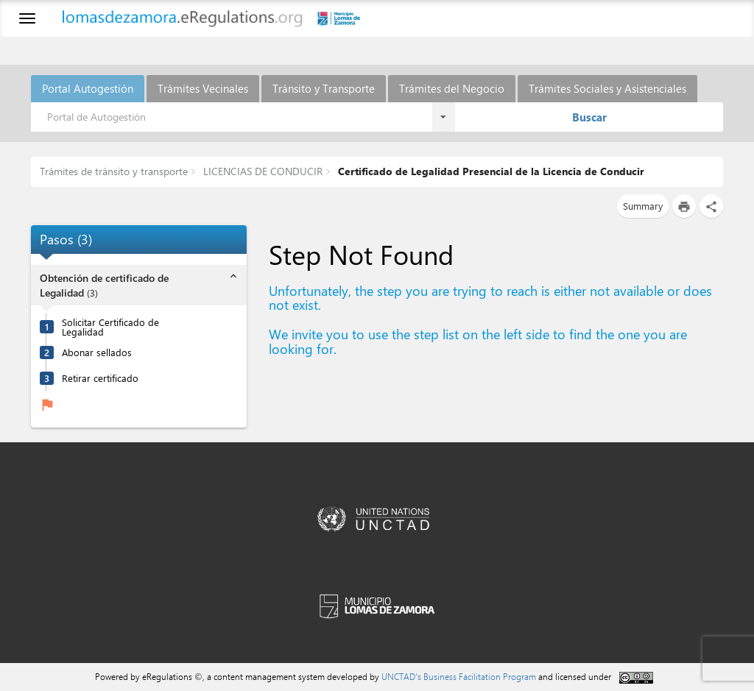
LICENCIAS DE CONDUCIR (261, 171)
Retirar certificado (100, 378)
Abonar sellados (97, 352)
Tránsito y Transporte (323, 88)
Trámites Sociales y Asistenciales (607, 88)
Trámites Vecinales (203, 88)
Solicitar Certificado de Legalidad (110, 326)
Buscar (589, 117)
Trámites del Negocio (451, 88)
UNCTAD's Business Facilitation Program (458, 676)
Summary (643, 205)
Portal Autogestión (87, 88)
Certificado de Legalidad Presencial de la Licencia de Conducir (489, 171)
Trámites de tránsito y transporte (114, 171)
